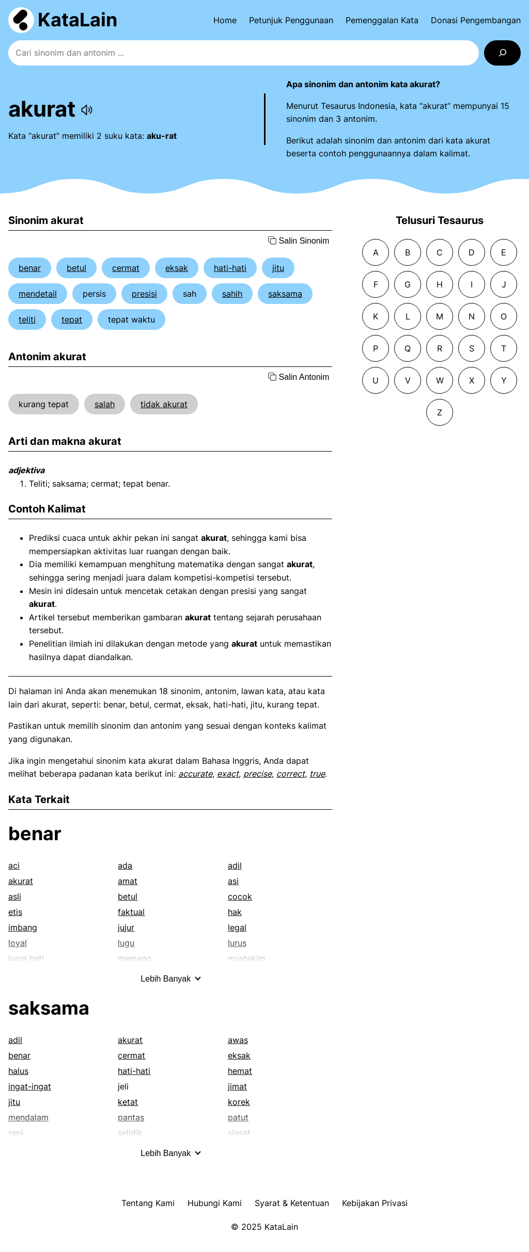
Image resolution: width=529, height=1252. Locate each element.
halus (18, 1071)
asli (14, 896)
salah (105, 404)
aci (14, 865)
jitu (278, 268)
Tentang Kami (148, 1203)
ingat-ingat (29, 1086)
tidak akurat (164, 404)
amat (127, 881)
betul (76, 268)
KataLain (77, 19)
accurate (195, 773)
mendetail (38, 293)
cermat (125, 268)
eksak (176, 268)
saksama (285, 293)
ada (125, 865)
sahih (232, 293)
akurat (20, 881)
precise (257, 773)
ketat (128, 1102)
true (317, 773)
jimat (237, 1086)
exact (228, 773)
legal (237, 927)
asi (233, 881)
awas (238, 1040)
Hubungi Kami (215, 1203)
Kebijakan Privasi (375, 1203)
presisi (144, 293)
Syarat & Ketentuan (292, 1203)
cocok (240, 896)
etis (15, 912)
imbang (22, 927)
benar (30, 268)
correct (290, 773)
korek (239, 1102)
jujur (126, 927)
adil (235, 865)
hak (235, 912)
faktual (131, 912)
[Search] (502, 53)
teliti (27, 319)
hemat (240, 1071)
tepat (71, 319)
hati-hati (230, 268)
